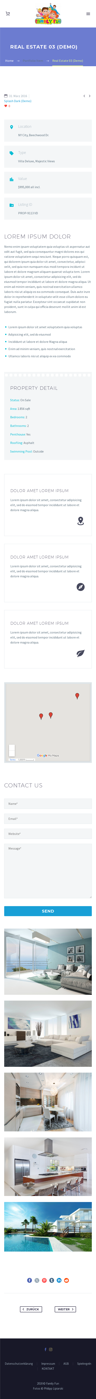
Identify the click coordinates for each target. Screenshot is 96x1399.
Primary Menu (88, 14)
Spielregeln (84, 1363)
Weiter (66, 1309)
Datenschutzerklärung (19, 1363)
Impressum (48, 1363)
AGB (66, 1363)
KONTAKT (48, 1368)
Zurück (30, 1309)
